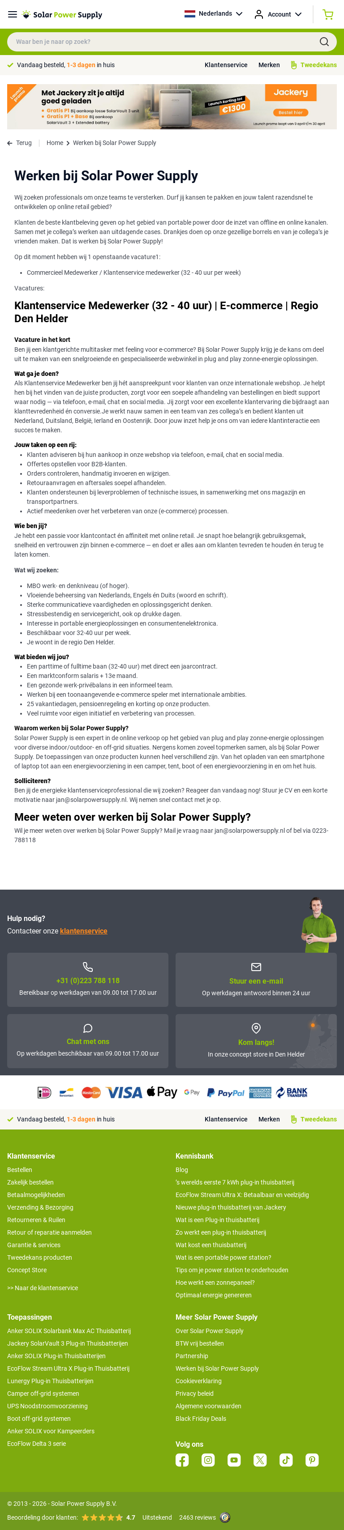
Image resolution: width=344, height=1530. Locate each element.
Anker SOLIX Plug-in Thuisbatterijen (56, 1356)
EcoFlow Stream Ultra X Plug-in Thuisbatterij (68, 1368)
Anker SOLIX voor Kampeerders (51, 1431)
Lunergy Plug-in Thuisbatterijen (50, 1381)
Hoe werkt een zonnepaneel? (215, 1282)
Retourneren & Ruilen (36, 1219)
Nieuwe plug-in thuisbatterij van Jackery (231, 1207)
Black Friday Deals (201, 1418)
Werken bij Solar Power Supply (217, 1368)
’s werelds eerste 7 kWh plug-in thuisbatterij (235, 1182)
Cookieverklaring (199, 1381)
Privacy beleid (195, 1393)
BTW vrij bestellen (200, 1343)
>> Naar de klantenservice (42, 1287)
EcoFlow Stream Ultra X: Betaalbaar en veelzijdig (242, 1194)
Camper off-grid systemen (43, 1393)
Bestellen (19, 1169)
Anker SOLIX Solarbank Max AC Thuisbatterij (69, 1330)
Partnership (192, 1356)
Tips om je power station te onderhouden (232, 1270)
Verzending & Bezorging (40, 1207)
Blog (182, 1169)
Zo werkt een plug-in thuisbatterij (221, 1232)
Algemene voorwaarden (208, 1406)
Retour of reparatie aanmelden (49, 1232)
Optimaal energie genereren (214, 1295)
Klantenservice (226, 64)
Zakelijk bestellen (30, 1182)
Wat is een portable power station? (223, 1257)
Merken (269, 64)
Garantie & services (33, 1245)
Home (55, 142)
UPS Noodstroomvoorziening (47, 1406)
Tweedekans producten (39, 1257)
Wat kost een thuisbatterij (211, 1245)
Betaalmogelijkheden (36, 1194)
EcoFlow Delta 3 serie (36, 1443)
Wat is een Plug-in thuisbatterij (217, 1219)
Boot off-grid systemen (39, 1418)
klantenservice (84, 931)
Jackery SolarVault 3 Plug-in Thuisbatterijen (67, 1343)
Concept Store (27, 1270)
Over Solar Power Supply (210, 1330)
